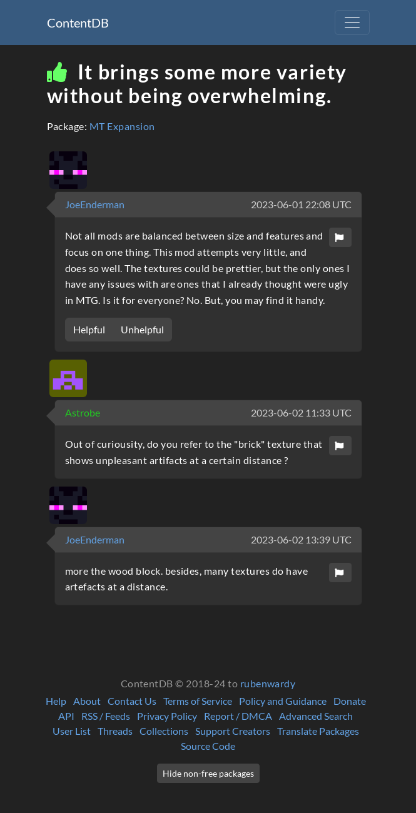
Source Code (208, 746)
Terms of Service (197, 701)
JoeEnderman (94, 204)
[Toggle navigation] (352, 22)
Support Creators (232, 731)
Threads (115, 731)
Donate (349, 701)
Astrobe (82, 412)
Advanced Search (316, 716)
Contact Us (132, 701)
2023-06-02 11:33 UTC (301, 412)
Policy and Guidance (283, 701)
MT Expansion (122, 126)
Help (56, 701)
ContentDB (78, 22)
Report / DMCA (238, 716)
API (66, 716)
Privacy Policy (167, 716)
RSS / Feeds (105, 716)
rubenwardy (268, 683)
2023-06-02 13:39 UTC (301, 539)
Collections (164, 731)
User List (72, 731)
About (87, 701)
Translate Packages (318, 731)
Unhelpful (142, 329)
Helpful (89, 329)
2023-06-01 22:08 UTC (301, 204)
